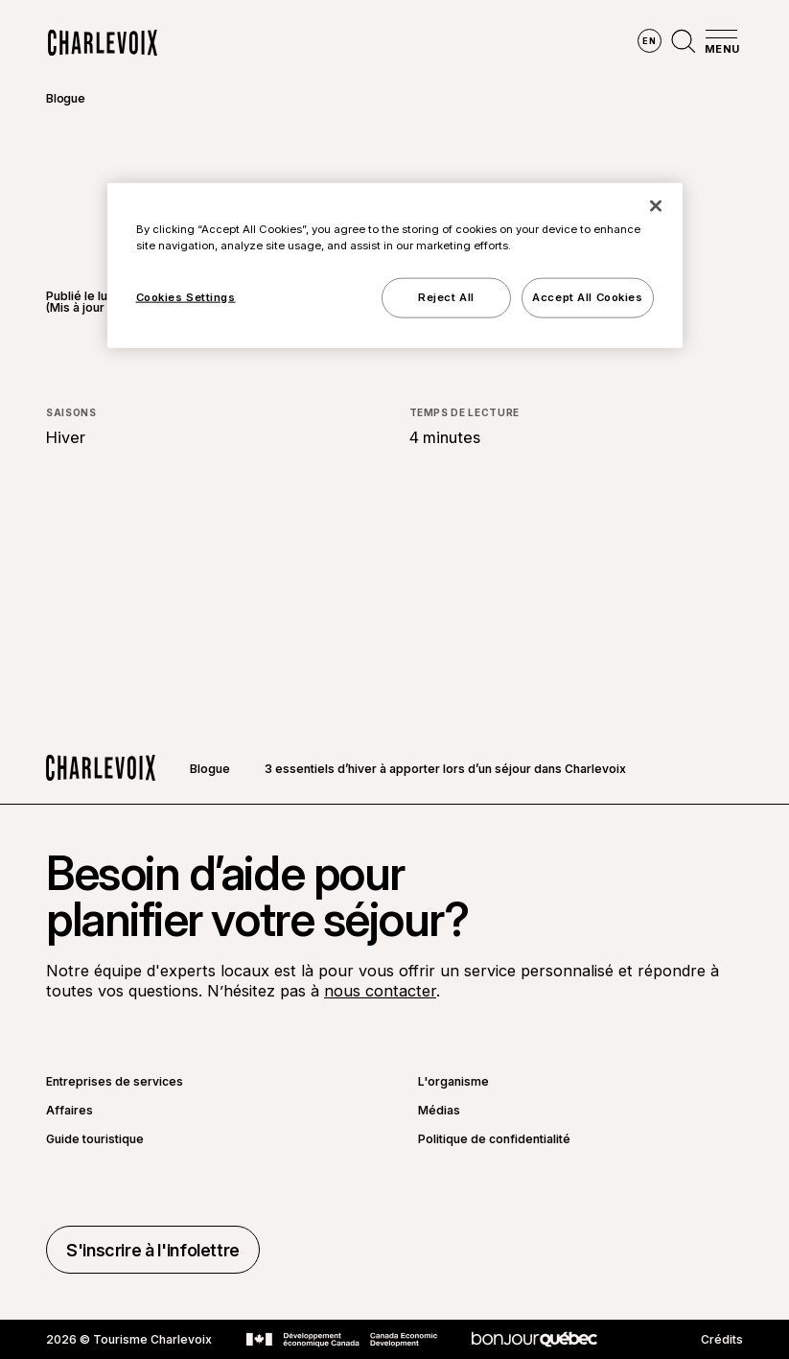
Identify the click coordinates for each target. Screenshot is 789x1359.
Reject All (446, 296)
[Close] (656, 205)
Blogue (65, 98)
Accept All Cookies (587, 296)
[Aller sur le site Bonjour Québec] (534, 1339)
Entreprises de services (114, 1082)
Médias (439, 1110)
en (649, 40)
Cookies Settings (186, 296)
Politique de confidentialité (494, 1139)
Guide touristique (95, 1139)
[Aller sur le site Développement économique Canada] (341, 1339)
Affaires (69, 1110)
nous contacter (380, 990)
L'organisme (453, 1082)
